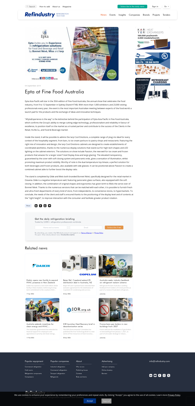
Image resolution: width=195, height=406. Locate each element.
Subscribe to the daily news (132, 6)
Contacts (79, 373)
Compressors (29, 377)
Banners (104, 373)
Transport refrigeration (57, 373)
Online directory (107, 370)
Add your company (108, 367)
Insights (122, 14)
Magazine (67, 6)
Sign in (155, 6)
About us (56, 6)
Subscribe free (114, 227)
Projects (156, 14)
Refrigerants (54, 377)
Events (113, 14)
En (166, 6)
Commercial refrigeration (33, 367)
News (104, 14)
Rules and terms (81, 377)
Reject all (106, 401)
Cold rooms (29, 370)
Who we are (80, 367)
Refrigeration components (33, 373)
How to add (45, 6)
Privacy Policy (99, 233)
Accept (90, 401)
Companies (134, 14)
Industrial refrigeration (57, 367)
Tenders (166, 14)
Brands (146, 14)
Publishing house (82, 370)
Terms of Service (86, 233)
